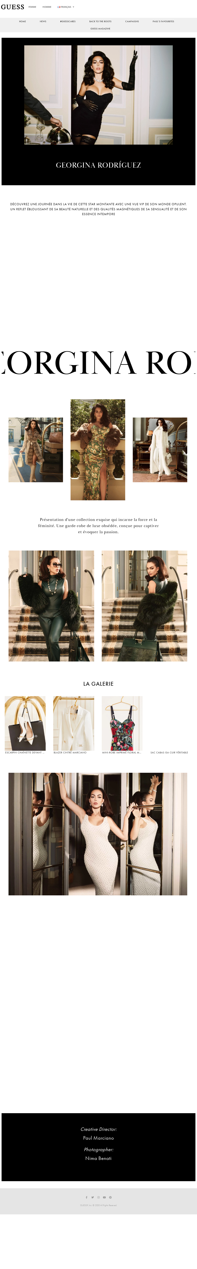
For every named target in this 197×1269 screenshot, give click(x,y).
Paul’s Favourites (163, 21)
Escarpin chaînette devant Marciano (25, 761)
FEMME (32, 6)
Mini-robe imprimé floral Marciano (122, 761)
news (43, 21)
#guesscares (68, 21)
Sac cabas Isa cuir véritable (169, 761)
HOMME (47, 6)
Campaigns (132, 21)
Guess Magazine (100, 28)
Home (22, 21)
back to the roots (100, 21)
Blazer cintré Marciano (69, 761)
